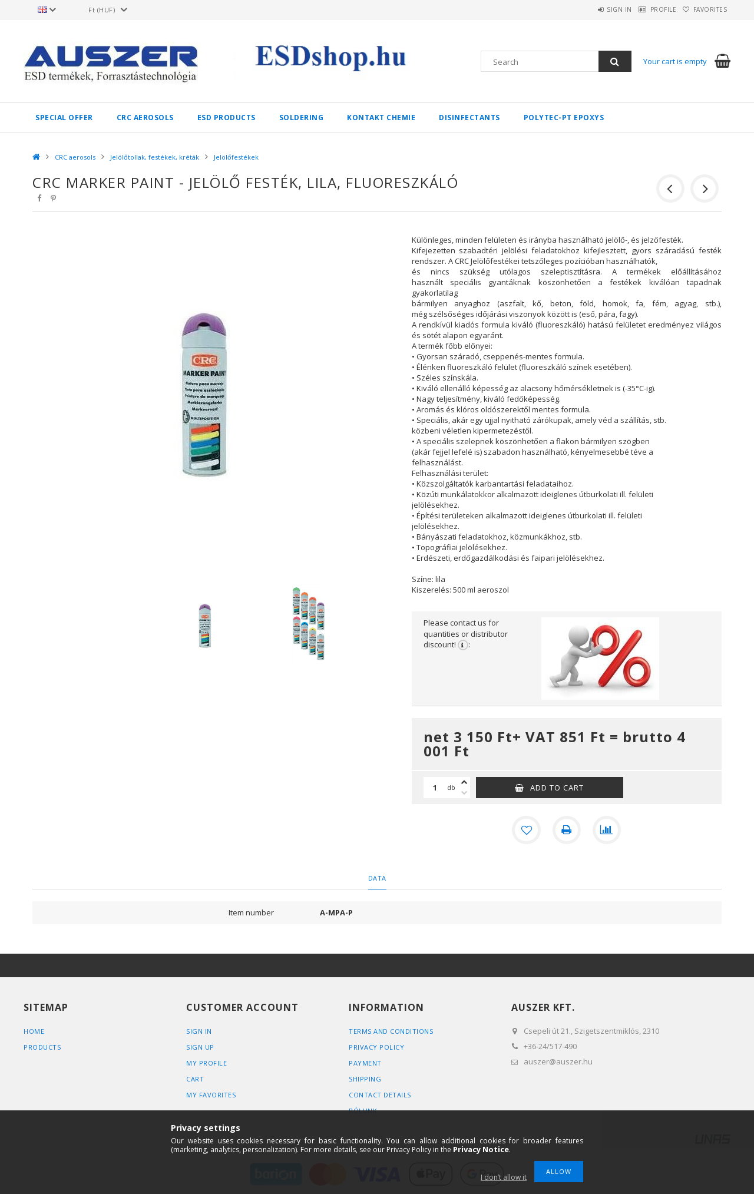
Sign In (199, 1030)
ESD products (226, 118)
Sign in (592, 9)
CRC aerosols (145, 118)
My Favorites (211, 1094)
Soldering (301, 118)
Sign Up (200, 1046)
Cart (195, 1078)
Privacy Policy (376, 1046)
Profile (647, 9)
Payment (365, 1062)
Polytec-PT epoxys (564, 118)
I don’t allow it (504, 1177)
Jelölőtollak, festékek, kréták (154, 157)
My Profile (206, 1062)
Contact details (380, 1094)
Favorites (705, 9)
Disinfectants (469, 118)
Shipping (365, 1078)
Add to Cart (557, 787)
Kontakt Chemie (381, 118)
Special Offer (64, 118)
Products (42, 1046)
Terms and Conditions (391, 1030)
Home (34, 1030)
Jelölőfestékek (236, 157)
